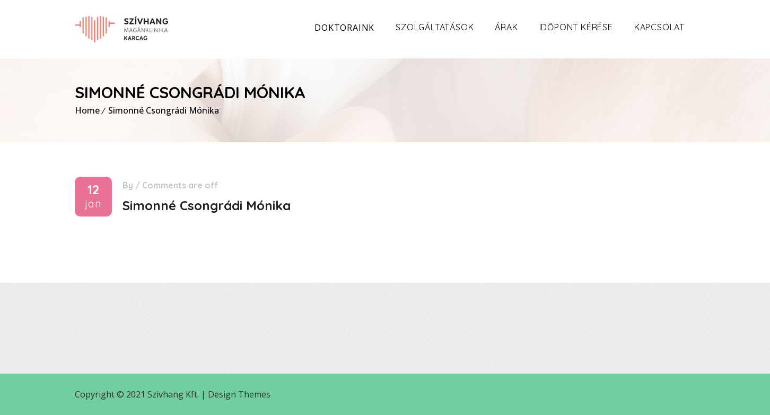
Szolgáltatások (435, 27)
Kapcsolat (659, 27)
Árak (506, 27)
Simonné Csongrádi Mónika (163, 110)
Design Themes (239, 394)
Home (87, 110)
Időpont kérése (576, 27)
